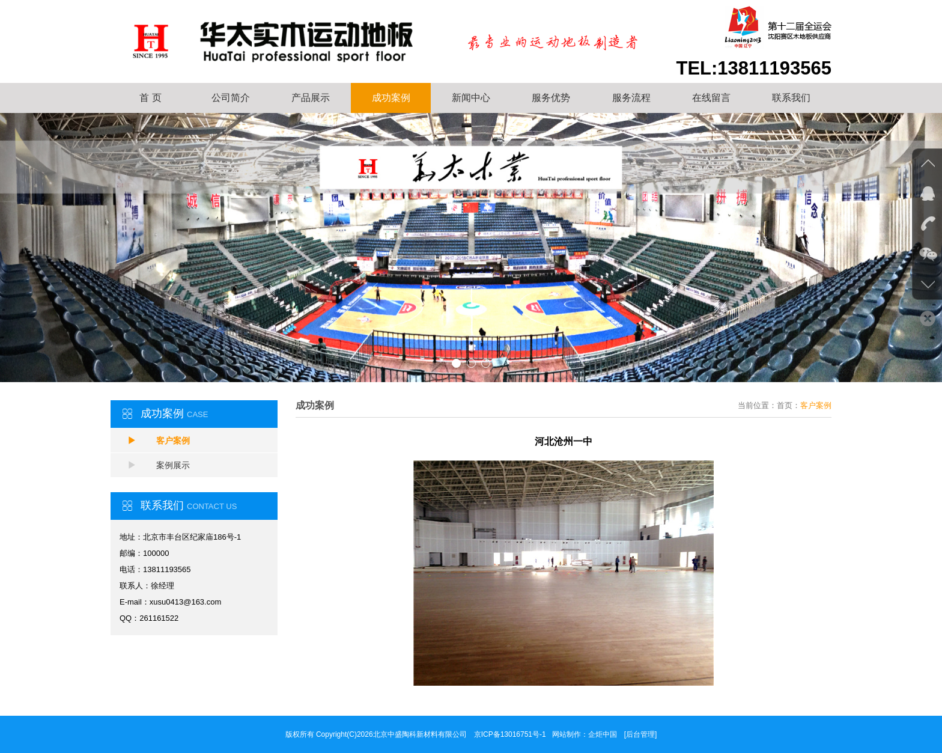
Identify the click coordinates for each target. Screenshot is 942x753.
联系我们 (791, 98)
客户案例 (158, 440)
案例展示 (158, 465)
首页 (784, 405)
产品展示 (310, 98)
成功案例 (391, 98)
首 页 (150, 98)
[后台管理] (640, 734)
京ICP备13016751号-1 (510, 734)
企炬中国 (602, 734)
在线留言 (711, 98)
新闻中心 (471, 98)
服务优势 (551, 98)
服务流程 (631, 98)
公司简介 (230, 98)
